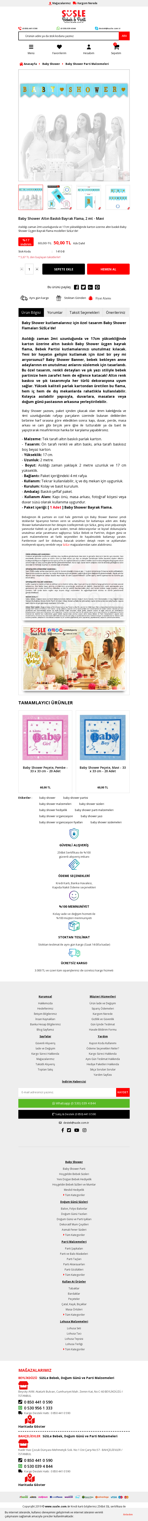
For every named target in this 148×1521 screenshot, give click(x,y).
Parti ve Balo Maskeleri (74, 1254)
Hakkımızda (45, 1003)
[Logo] (73, 16)
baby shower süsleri (91, 804)
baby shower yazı (91, 816)
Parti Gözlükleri (74, 1269)
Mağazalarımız (45, 1059)
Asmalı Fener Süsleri (74, 1230)
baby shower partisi (75, 798)
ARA (124, 36)
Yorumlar (55, 312)
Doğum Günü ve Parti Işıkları (74, 1219)
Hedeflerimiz (45, 1008)
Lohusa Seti (74, 1328)
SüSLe (66, 545)
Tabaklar (74, 1288)
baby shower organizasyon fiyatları (61, 822)
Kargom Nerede (103, 1014)
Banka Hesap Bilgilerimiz (45, 1024)
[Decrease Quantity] (21, 269)
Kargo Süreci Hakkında (45, 1054)
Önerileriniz (115, 312)
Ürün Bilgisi (31, 312)
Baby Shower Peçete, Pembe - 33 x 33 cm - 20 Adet (45, 769)
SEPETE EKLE (63, 269)
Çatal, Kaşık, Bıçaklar (74, 1304)
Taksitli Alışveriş (45, 1064)
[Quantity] (29, 269)
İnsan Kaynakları (45, 1019)
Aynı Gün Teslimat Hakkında (103, 1059)
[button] (75, 1516)
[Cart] (116, 49)
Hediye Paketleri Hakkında (103, 1064)
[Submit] (123, 1092)
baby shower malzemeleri (55, 804)
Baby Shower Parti (74, 1169)
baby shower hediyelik (53, 810)
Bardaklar (74, 1294)
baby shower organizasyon (56, 816)
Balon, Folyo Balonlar (74, 1208)
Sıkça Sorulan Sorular (103, 1069)
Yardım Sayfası (103, 1075)
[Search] (74, 36)
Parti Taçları (74, 1259)
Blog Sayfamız (45, 1029)
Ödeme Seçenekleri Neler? (102, 1048)
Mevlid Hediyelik (74, 1190)
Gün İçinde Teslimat (103, 1024)
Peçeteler (74, 1299)
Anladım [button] (128, 1514)
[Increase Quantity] (37, 269)
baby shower (47, 798)
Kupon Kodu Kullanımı (102, 1043)
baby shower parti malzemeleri (94, 810)
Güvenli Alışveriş (45, 1043)
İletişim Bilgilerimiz (45, 1014)
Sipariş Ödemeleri (103, 1008)
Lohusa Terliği (74, 1344)
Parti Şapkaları (74, 1248)
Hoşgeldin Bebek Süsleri (74, 1174)
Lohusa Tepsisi (74, 1339)
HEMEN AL (108, 269)
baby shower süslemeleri (106, 822)
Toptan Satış (45, 1069)
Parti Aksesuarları (74, 1264)
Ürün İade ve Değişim (102, 1003)
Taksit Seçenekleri (84, 312)
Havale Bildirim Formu (103, 1029)
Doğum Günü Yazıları (74, 1214)
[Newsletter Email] (67, 1092)
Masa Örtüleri (74, 1309)
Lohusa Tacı (74, 1333)
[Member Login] (88, 49)
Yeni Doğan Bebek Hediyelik (74, 1179)
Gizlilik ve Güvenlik (102, 1019)
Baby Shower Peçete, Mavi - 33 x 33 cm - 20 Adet (103, 769)
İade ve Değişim (45, 1048)
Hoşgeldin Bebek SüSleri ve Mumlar (74, 1184)
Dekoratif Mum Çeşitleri (74, 1224)
